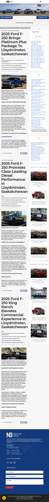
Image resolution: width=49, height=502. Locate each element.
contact (16, 416)
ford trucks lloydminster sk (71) (38, 95)
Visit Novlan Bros (6, 141)
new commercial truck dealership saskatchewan (13, 67)
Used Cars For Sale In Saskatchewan (36, 159)
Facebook (21, 153)
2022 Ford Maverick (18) (36, 50)
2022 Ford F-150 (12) (35, 66)
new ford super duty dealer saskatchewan (12, 200)
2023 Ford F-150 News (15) (37, 54)
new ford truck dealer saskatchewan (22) (36, 125)
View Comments (8, 153)
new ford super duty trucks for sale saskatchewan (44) (38, 105)
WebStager (24, 497)
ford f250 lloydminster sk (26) (38, 117)
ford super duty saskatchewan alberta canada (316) (38, 90)
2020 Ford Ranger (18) (36, 49)
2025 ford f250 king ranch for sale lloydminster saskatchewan (13, 334)
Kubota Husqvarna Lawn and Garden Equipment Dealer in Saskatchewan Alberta (38, 151)
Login (28, 27)
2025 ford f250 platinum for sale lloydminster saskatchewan (13, 61)
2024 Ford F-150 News (7, 160)
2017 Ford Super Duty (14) (37, 58)
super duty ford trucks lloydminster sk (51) (36, 100)
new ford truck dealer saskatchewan (11, 338)
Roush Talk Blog (35, 157)
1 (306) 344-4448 (15, 450)
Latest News (35, 156)
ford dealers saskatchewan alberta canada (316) (37, 80)
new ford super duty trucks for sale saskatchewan (14, 63)
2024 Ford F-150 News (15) (37, 55)
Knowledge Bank (6, 27)
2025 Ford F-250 (13, 362)
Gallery (14, 27)
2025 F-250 (18, 230)
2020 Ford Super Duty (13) (37, 59)
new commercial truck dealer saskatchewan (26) (38, 119)
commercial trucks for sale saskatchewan (12, 69)
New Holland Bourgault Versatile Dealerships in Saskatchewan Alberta (39, 144)
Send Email (9, 487)
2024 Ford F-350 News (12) (37, 68)
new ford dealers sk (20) (37, 127)
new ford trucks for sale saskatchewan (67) (36, 97)
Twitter (24, 153)
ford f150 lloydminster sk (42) (38, 107)
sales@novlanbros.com (16, 453)
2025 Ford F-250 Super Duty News (10, 30)
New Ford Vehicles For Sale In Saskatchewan (38, 154)
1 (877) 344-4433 (15, 452)
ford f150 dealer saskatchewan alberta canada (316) (38, 83)
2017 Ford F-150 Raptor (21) (37, 46)
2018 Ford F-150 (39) (36, 42)
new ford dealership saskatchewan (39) (36, 110)
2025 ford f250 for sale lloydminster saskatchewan (14, 198)
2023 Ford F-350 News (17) (37, 53)
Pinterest (26, 153)
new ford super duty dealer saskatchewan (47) (37, 102)
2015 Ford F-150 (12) (35, 63)
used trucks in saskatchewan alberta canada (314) (38, 93)
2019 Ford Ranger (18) (36, 47)
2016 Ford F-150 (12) (35, 65)
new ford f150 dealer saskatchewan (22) (36, 122)
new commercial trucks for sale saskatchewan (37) (38, 112)
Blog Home (21, 27)
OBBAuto (15, 496)
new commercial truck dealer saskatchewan (12, 342)
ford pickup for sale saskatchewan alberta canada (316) (38, 86)
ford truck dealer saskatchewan (9, 203)
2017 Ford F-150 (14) (35, 57)
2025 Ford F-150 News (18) (37, 51)
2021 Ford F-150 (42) (36, 41)
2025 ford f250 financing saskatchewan (11, 65)
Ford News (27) (34, 43)
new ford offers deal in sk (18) (38, 129)
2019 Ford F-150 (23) (36, 45)
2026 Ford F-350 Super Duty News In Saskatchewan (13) (38, 62)
